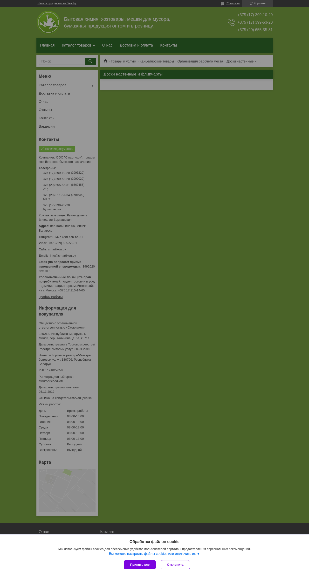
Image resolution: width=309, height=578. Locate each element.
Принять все (140, 564)
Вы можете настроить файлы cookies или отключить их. (153, 554)
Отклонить (175, 564)
